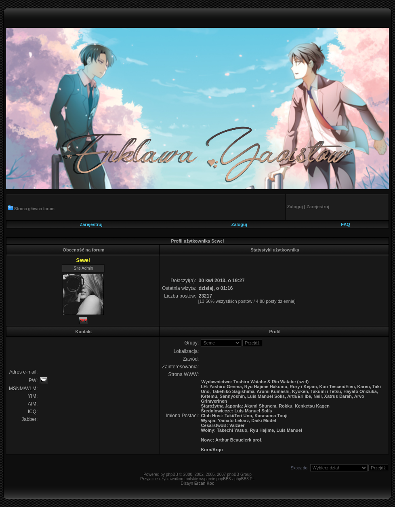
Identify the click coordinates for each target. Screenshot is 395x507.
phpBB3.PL (244, 479)
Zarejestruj (91, 224)
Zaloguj (239, 224)
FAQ (345, 224)
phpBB (172, 474)
